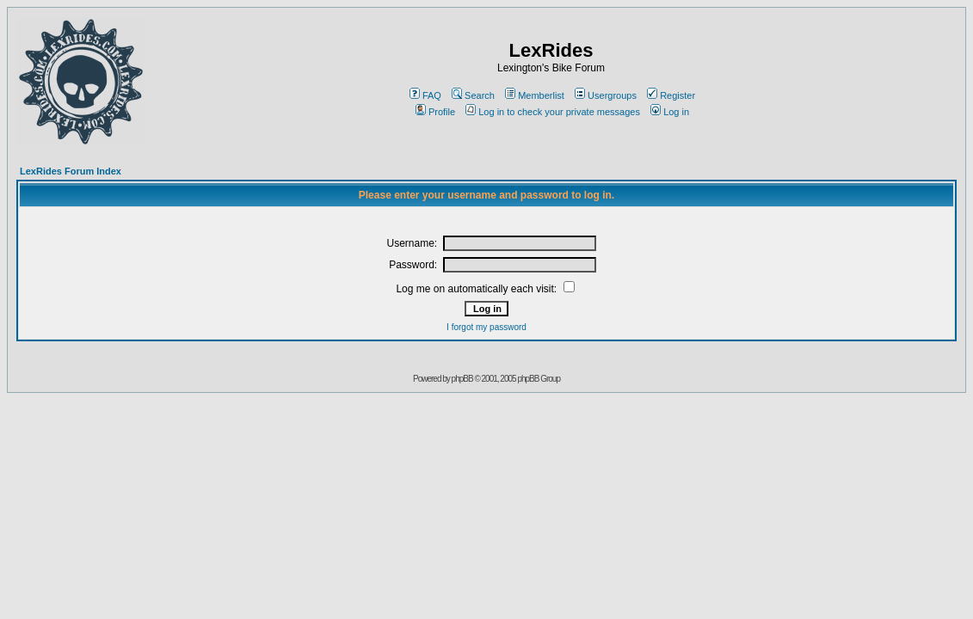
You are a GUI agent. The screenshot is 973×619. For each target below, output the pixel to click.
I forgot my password (486, 327)
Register (671, 95)
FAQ (425, 95)
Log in (669, 112)
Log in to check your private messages (552, 112)
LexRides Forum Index (70, 171)
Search (473, 95)
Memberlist (534, 95)
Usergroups (606, 95)
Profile (435, 112)
